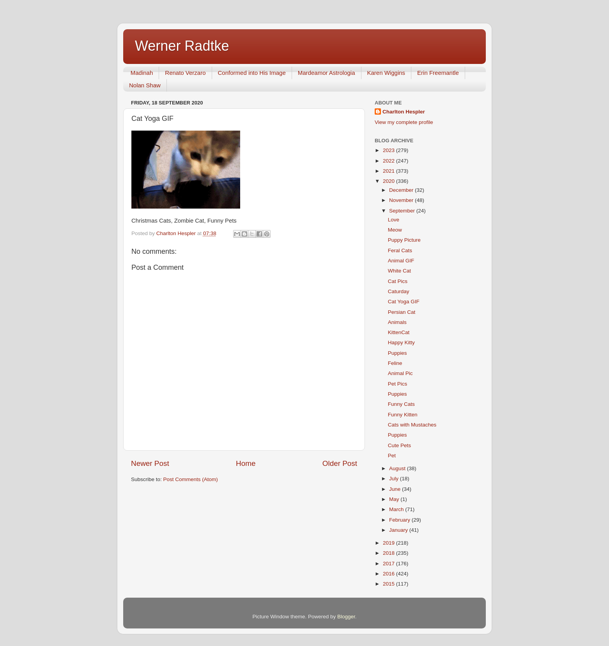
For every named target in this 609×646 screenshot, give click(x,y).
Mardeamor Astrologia (326, 72)
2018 (389, 553)
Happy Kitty (401, 342)
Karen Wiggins (386, 72)
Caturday (398, 291)
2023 (389, 150)
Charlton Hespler (403, 112)
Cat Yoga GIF (404, 301)
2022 (389, 161)
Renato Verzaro (185, 72)
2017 (389, 563)
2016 (389, 574)
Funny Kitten (403, 415)
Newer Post (150, 463)
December (402, 190)
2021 (389, 171)
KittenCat (399, 332)
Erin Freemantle (438, 72)
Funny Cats (401, 404)
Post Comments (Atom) (190, 479)
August (398, 468)
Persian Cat (402, 312)
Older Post (339, 463)
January (399, 530)
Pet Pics (397, 384)
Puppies (397, 353)
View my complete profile (404, 122)
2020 (389, 181)
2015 (389, 584)
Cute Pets (399, 445)
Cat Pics (397, 281)
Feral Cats (400, 250)
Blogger (346, 616)
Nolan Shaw (145, 85)
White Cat (399, 271)
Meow (395, 230)
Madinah (142, 72)
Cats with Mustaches (412, 425)
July (394, 478)
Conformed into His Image (252, 72)
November (402, 200)
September (402, 211)
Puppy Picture (404, 240)
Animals (397, 322)
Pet (392, 455)
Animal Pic (400, 373)
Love (393, 220)
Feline (395, 363)
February (400, 520)
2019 (389, 543)
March (397, 509)
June (395, 489)
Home (245, 463)
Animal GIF (401, 261)
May (394, 499)
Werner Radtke (182, 46)
